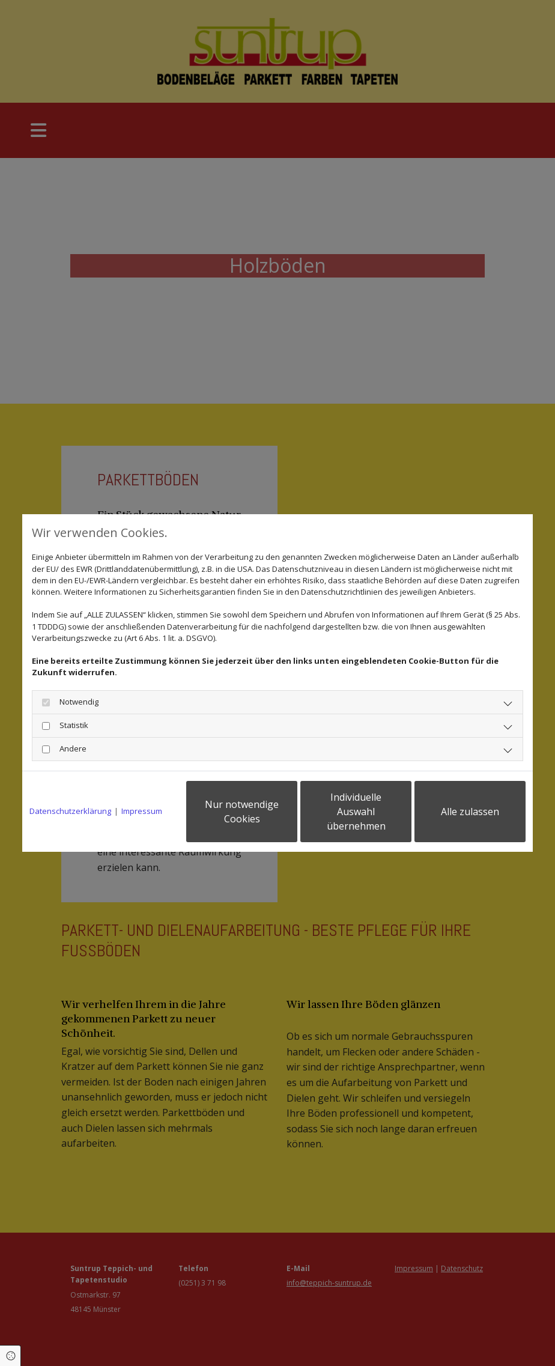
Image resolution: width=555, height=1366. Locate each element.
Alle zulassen (470, 811)
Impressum (141, 811)
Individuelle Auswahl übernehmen (356, 812)
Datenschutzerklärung (70, 811)
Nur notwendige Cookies (242, 811)
